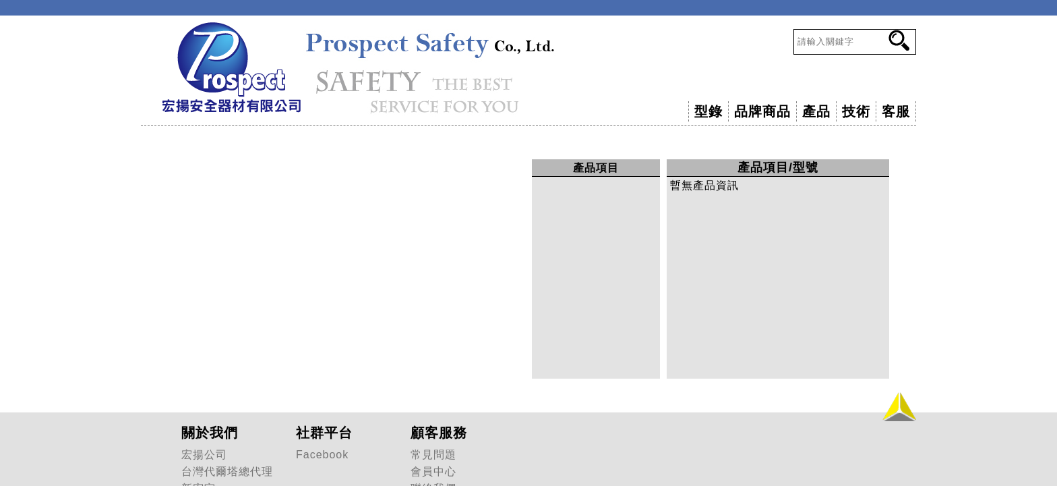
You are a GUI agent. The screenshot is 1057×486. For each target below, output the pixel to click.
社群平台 (324, 432)
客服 (896, 111)
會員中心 (433, 471)
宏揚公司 (204, 454)
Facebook (322, 454)
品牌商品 (762, 111)
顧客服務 (439, 432)
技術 (856, 111)
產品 (816, 111)
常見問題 (433, 454)
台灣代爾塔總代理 (227, 471)
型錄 (708, 111)
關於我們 (209, 432)
